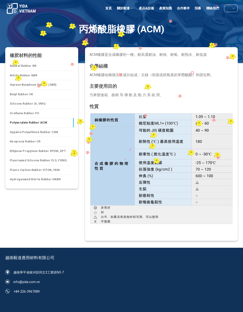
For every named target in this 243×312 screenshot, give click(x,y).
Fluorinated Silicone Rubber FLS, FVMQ (38, 160)
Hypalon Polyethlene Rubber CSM (34, 132)
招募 (198, 8)
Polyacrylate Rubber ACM (28, 122)
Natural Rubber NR (23, 65)
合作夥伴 (183, 8)
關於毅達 (125, 8)
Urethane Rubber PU (24, 113)
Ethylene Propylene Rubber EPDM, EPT (38, 151)
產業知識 (165, 8)
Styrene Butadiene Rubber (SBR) (33, 84)
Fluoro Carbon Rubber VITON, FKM (35, 170)
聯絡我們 (212, 8)
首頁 (108, 8)
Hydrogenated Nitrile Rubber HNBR (35, 179)
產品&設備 (146, 8)
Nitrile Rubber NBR (23, 75)
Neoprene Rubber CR (25, 141)
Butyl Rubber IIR (21, 94)
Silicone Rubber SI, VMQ (27, 103)
